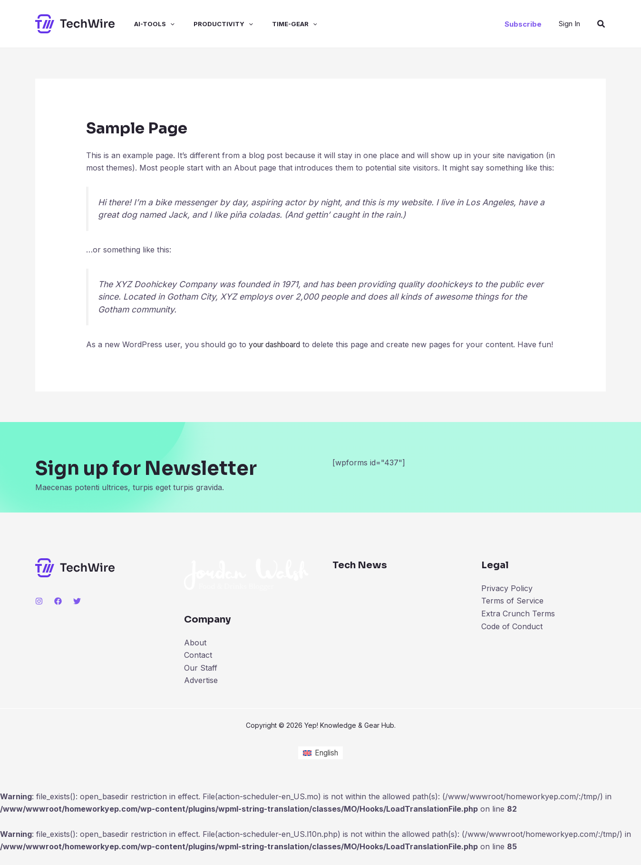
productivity (210, 24)
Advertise (201, 692)
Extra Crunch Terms (518, 626)
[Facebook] (58, 613)
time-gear (277, 24)
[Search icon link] (601, 24)
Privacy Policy (507, 600)
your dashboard (278, 344)
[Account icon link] (569, 23)
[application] (160, 24)
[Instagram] (39, 613)
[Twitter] (77, 613)
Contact (198, 667)
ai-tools (145, 24)
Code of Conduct (512, 638)
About (195, 655)
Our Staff (200, 680)
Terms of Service (512, 613)
